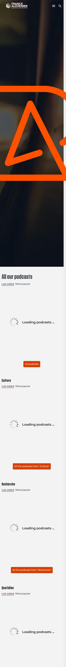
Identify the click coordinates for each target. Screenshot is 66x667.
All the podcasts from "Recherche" (31, 570)
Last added (8, 284)
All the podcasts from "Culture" (31, 466)
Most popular (22, 284)
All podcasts (32, 364)
